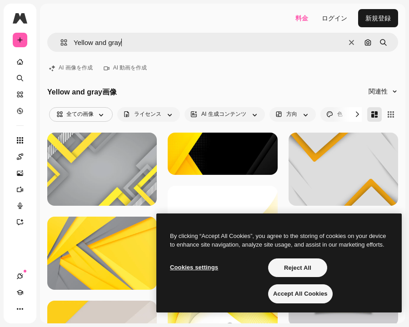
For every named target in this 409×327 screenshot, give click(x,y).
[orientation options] (292, 114)
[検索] (20, 78)
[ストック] (20, 94)
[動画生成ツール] (24, 189)
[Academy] (20, 292)
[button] (60, 42)
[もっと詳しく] (20, 111)
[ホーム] (20, 61)
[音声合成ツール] (24, 205)
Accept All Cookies (300, 293)
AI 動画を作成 (125, 67)
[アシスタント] (24, 222)
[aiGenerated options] (225, 114)
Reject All (297, 267)
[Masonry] (374, 114)
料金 (301, 18)
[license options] (148, 114)
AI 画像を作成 (71, 67)
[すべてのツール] (20, 140)
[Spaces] (24, 156)
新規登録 (378, 18)
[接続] (20, 276)
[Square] (391, 114)
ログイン (334, 18)
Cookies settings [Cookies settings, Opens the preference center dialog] (194, 267)
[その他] (20, 309)
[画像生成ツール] (24, 173)
